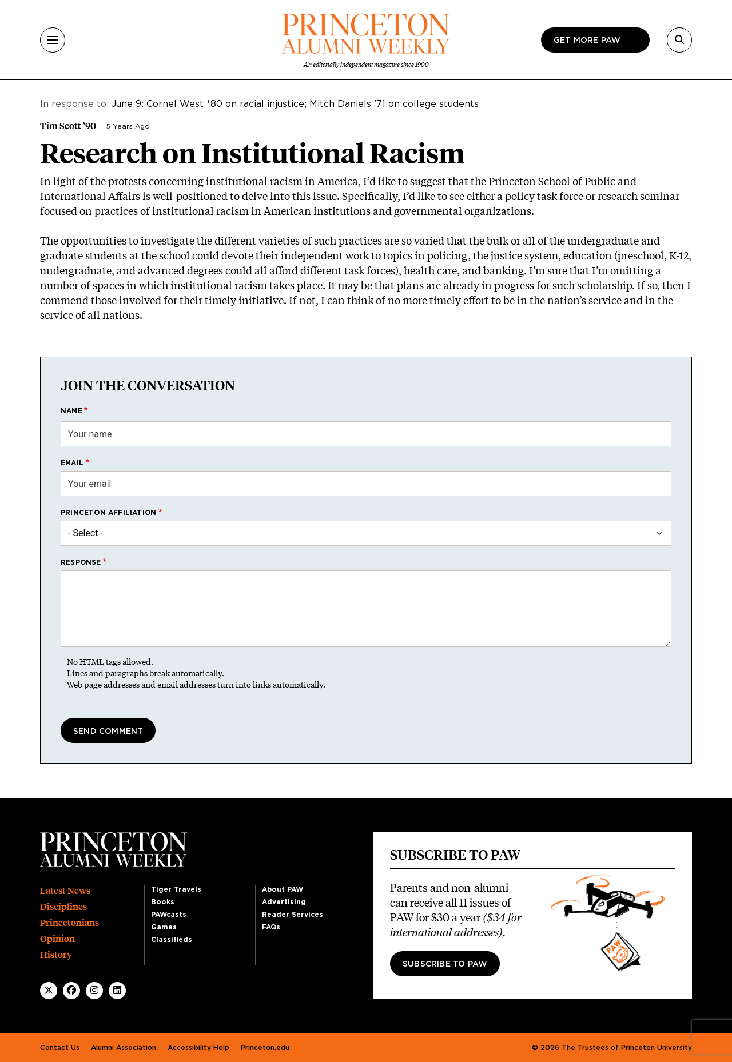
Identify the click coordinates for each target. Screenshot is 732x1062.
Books (162, 902)
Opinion (57, 938)
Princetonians (69, 922)
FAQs (271, 927)
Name (71, 411)
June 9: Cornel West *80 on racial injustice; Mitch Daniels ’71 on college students (295, 104)
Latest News (65, 890)
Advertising (284, 902)
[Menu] (52, 40)
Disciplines (63, 906)
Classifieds (171, 939)
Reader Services (292, 914)
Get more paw (587, 41)
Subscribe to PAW (445, 964)
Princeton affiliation (108, 512)
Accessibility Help (198, 1047)
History (56, 954)
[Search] (679, 40)
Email (72, 463)
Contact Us (59, 1047)
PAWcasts (168, 914)
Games (164, 927)
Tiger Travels (176, 889)
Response (81, 562)
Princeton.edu (265, 1047)
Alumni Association (123, 1047)
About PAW (282, 889)
